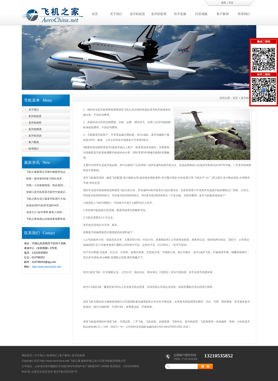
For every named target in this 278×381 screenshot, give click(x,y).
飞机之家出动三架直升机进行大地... (47, 198)
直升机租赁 (137, 14)
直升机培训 (34, 135)
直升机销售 (34, 122)
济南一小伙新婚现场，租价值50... (45, 185)
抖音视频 (201, 14)
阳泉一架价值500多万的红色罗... (45, 178)
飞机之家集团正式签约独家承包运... (47, 171)
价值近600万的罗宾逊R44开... (43, 205)
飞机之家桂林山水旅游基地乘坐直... (47, 218)
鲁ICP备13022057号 (65, 371)
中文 (230, 2)
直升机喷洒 (158, 14)
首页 (95, 14)
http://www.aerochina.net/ (46, 266)
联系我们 (244, 14)
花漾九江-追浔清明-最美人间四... (45, 212)
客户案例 (223, 14)
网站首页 (27, 355)
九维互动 (36, 371)
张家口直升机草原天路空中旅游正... (47, 192)
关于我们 (116, 14)
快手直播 (180, 14)
